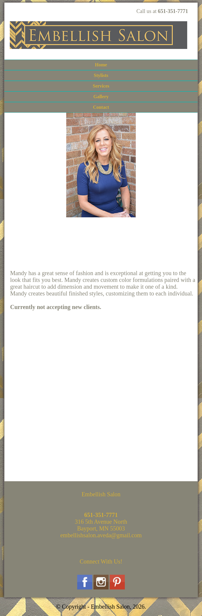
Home (101, 64)
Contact (101, 107)
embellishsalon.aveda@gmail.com (101, 535)
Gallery (101, 96)
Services (101, 85)
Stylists (101, 75)
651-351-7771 (173, 11)
